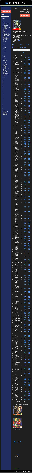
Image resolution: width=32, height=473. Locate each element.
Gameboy (4, 22)
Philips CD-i (5, 56)
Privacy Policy (29, 471)
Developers (5, 112)
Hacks (20, 6)
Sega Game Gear (6, 33)
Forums (16, 8)
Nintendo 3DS (5, 25)
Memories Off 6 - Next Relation (17, 455)
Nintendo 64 (5, 26)
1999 (21, 37)
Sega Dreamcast (6, 38)
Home (2, 6)
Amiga (4, 45)
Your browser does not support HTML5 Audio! (21, 50)
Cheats (29, 6)
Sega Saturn (5, 37)
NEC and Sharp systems (5, 72)
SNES (4, 21)
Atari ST (4, 47)
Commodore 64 (5, 49)
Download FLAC (29, 55)
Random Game (5, 110)
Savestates (24, 6)
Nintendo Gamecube (6, 27)
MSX (4, 69)
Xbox (4, 40)
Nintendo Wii (5, 28)
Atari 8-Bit (4, 48)
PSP (3, 32)
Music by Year (5, 114)
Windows (4, 58)
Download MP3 (25, 55)
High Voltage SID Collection (6, 75)
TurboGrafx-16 (5, 39)
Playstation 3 (5, 31)
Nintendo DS (5, 24)
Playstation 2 (5, 30)
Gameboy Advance (6, 23)
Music (11, 6)
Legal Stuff (26, 471)
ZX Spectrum (5, 60)
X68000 (4, 59)
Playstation (5, 29)
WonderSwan (5, 73)
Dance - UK (17, 468)
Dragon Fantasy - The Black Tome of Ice (17, 442)
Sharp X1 (4, 57)
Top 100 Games (5, 111)
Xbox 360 (4, 41)
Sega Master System (6, 34)
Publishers (5, 113)
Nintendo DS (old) (6, 68)
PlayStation (5, 64)
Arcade (4, 46)
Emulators (7, 6)
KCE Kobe (18, 40)
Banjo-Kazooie (17, 428)
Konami (18, 41)
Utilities (16, 6)
